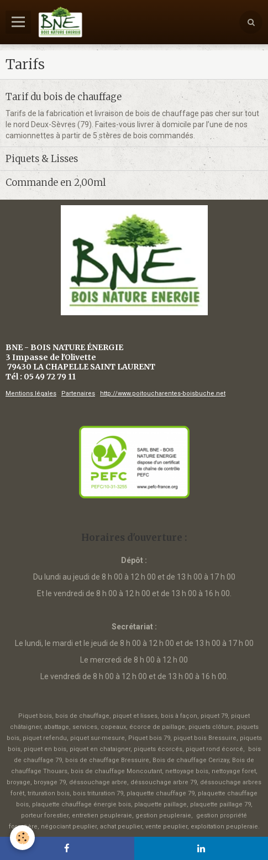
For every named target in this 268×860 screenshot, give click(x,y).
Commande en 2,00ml (56, 182)
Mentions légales (31, 393)
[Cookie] (22, 837)
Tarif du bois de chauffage (64, 96)
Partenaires (78, 393)
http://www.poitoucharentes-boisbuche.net (162, 393)
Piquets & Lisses (42, 159)
